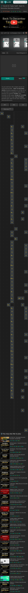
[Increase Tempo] (8, 33)
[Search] (25, 2)
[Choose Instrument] (7, 53)
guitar (3, 53)
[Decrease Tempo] (2, 33)
